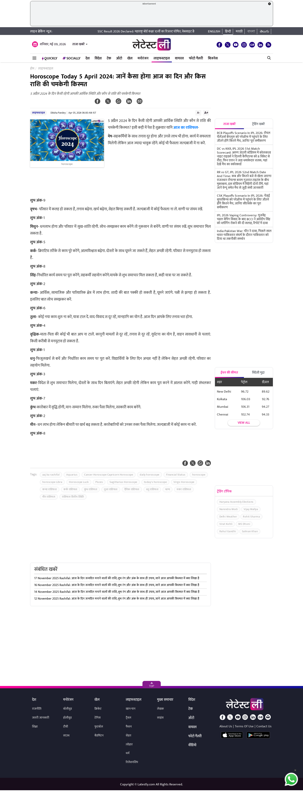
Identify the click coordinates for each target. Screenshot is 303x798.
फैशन (129, 726)
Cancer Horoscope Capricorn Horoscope (108, 474)
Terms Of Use (244, 726)
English (214, 31)
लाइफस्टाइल (162, 58)
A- (198, 112)
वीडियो (192, 745)
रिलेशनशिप (132, 762)
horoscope (198, 474)
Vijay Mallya (251, 509)
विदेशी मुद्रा (258, 372)
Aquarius (71, 474)
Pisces (99, 482)
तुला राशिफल (111, 489)
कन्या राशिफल (49, 489)
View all (244, 422)
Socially (71, 58)
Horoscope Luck (79, 482)
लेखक (160, 708)
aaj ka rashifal (51, 474)
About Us (225, 726)
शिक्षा (35, 726)
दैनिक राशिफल (131, 489)
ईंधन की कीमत (229, 372)
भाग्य (167, 489)
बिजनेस (213, 58)
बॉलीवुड (67, 708)
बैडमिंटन (99, 735)
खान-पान (130, 708)
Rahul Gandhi (227, 531)
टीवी (65, 726)
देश (88, 58)
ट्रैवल (128, 717)
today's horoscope (155, 482)
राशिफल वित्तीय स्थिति (73, 497)
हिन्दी (228, 31)
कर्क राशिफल (70, 489)
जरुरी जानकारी (40, 717)
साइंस (160, 717)
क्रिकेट (97, 708)
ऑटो (119, 58)
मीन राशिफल (48, 497)
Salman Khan (250, 531)
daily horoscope (149, 474)
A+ (206, 113)
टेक (109, 58)
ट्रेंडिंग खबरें (258, 124)
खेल (130, 58)
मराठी (239, 31)
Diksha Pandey (58, 113)
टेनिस (97, 717)
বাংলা (251, 31)
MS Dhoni (244, 524)
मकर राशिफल (184, 489)
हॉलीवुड (67, 717)
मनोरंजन (143, 58)
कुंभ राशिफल (90, 489)
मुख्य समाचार (165, 700)
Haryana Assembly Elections (236, 502)
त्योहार (129, 744)
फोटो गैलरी (196, 58)
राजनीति (36, 708)
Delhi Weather (228, 516)
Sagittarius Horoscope (123, 482)
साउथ (66, 735)
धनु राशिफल (152, 489)
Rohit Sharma (251, 516)
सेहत (128, 735)
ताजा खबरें (78, 44)
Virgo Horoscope (184, 482)
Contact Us (264, 726)
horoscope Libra (52, 482)
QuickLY (49, 58)
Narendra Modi (228, 509)
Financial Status (175, 474)
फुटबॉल (98, 726)
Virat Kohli (225, 524)
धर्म (127, 753)
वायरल (179, 58)
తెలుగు (264, 31)
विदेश (98, 58)
